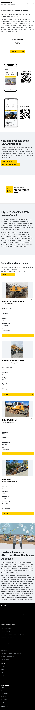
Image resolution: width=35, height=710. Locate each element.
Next (32, 41)
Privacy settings (4, 693)
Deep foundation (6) (5, 650)
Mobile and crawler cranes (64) (7, 617)
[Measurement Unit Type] (27, 3)
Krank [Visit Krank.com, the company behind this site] (7, 708)
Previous (3, 42)
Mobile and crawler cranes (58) (7, 656)
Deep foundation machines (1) (7, 611)
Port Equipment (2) (5, 659)
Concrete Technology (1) (6, 628)
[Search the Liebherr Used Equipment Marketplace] (33, 3)
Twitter (2, 669)
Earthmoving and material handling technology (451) (12, 614)
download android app (9, 164)
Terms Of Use (4, 699)
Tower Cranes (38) (5, 643)
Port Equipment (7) (5, 640)
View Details (6, 335)
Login (2, 690)
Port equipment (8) (5, 620)
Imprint (2, 702)
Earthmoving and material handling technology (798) (12, 634)
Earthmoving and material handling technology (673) (12, 653)
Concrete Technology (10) (6, 608)
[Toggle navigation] (30, 3)
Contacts (3, 687)
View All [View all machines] (14, 51)
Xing (2, 672)
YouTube (3, 675)
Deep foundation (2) (5, 631)
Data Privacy (3, 696)
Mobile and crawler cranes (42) (7, 637)
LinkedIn (3, 666)
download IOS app (7, 161)
